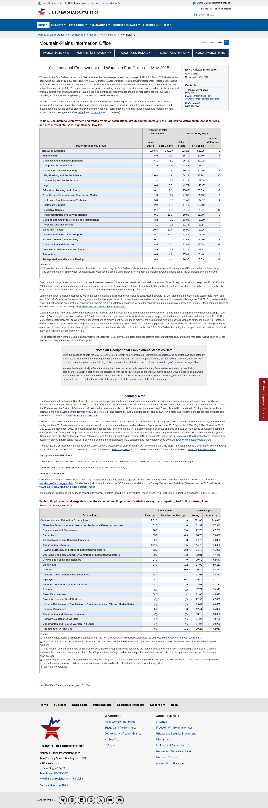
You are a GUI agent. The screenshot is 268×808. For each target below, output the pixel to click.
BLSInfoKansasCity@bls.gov (198, 96)
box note (95, 112)
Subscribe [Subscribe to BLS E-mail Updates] (226, 8)
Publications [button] (99, 25)
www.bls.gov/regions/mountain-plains (202, 99)
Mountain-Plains (108, 34)
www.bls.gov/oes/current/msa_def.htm (178, 362)
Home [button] (42, 25)
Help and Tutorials (168, 757)
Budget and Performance (120, 727)
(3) (41, 648)
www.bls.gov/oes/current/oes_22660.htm (178, 637)
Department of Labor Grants (122, 733)
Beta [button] (166, 25)
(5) (41, 666)
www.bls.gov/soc (121, 449)
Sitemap (161, 721)
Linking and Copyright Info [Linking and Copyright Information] (173, 745)
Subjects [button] (57, 25)
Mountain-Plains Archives (172, 52)
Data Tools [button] (76, 25)
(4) (41, 659)
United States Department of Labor (212, 3)
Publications (102, 705)
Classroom (157, 705)
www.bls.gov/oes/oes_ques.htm (56, 483)
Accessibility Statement (171, 763)
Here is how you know (106, 2)
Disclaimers (163, 739)
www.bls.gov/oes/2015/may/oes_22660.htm (102, 306)
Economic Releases (130, 705)
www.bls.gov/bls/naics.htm (202, 449)
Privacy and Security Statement (176, 733)
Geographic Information (83, 34)
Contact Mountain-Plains (54, 785)
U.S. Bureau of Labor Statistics (73, 12)
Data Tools (79, 705)
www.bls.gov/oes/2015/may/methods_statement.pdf (67, 486)
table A (81, 112)
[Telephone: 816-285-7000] (69, 773)
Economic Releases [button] (125, 25)
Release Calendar (210, 8)
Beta (174, 705)
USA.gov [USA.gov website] (109, 745)
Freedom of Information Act (174, 727)
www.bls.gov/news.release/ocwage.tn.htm (188, 439)
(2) (41, 641)
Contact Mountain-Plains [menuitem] (210, 52)
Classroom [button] (150, 25)
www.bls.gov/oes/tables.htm (83, 415)
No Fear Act (111, 739)
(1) (41, 268)
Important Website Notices (173, 751)
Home (44, 705)
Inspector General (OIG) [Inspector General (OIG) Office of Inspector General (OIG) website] (119, 721)
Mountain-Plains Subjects (133, 52)
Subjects (60, 705)
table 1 (198, 303)
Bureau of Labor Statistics (52, 34)
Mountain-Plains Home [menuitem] (56, 52)
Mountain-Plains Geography (93, 52)
